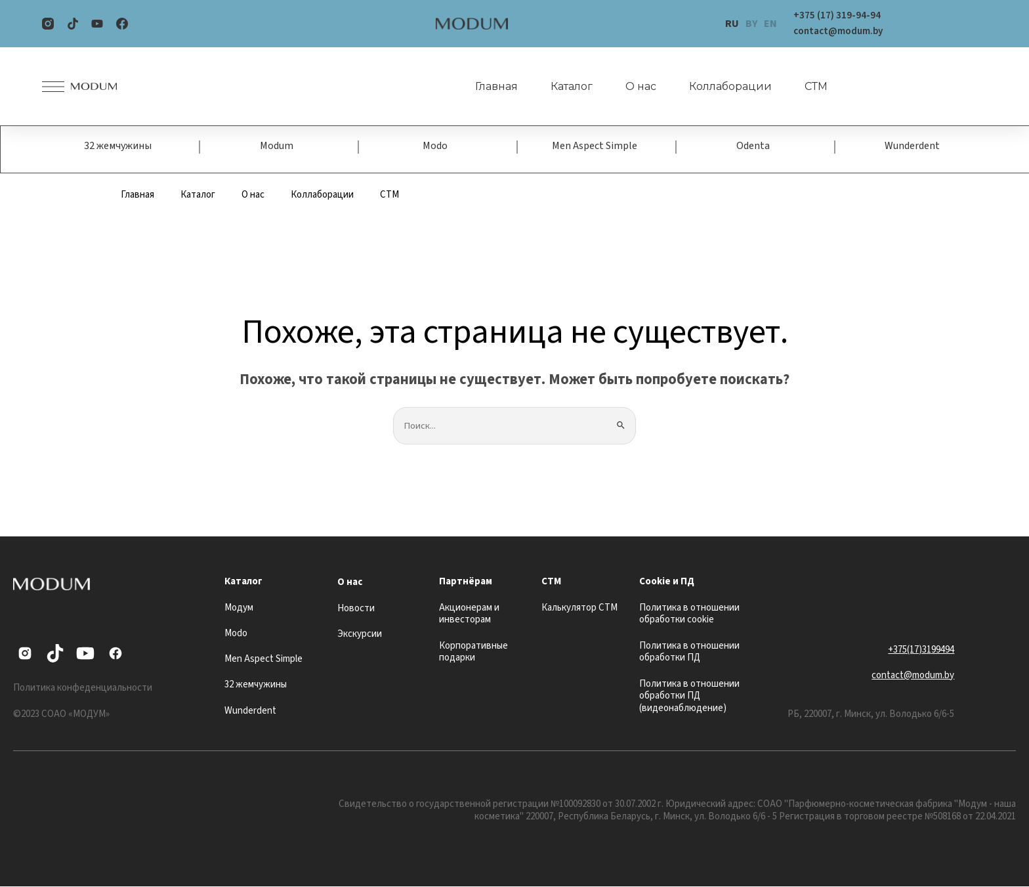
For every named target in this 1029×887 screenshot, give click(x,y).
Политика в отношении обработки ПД (689, 652)
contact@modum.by (913, 676)
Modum (276, 146)
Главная (495, 86)
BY (751, 23)
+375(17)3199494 (921, 650)
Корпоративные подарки (473, 652)
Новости (356, 608)
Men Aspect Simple (594, 146)
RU (732, 23)
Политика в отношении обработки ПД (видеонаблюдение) (689, 696)
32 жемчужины (118, 146)
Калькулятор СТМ (579, 608)
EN (770, 23)
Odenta (753, 146)
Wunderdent (912, 146)
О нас (639, 86)
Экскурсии (359, 634)
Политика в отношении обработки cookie (689, 614)
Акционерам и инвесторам (469, 614)
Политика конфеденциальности (82, 688)
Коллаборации (729, 86)
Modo (435, 146)
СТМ (814, 86)
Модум (238, 608)
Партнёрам (465, 582)
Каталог (570, 86)
